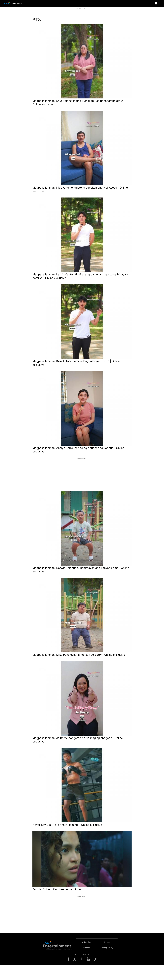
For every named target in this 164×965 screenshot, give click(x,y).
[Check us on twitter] (74, 959)
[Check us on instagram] (81, 959)
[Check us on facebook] (68, 959)
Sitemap (86, 947)
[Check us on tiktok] (95, 959)
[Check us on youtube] (88, 959)
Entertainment (16, 4)
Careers (107, 942)
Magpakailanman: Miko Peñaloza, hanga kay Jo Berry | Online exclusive (78, 654)
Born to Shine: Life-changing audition (56, 889)
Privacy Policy (107, 947)
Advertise (86, 942)
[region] (82, 12)
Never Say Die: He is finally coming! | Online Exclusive (67, 824)
